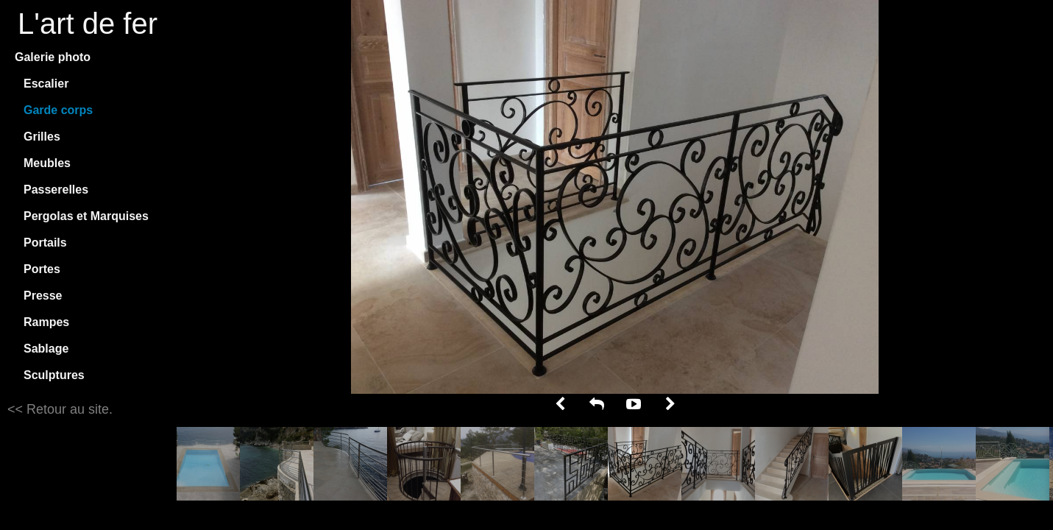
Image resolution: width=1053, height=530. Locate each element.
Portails (45, 242)
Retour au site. (68, 409)
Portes (42, 269)
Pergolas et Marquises (86, 216)
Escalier (46, 83)
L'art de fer (87, 23)
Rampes (46, 322)
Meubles (47, 163)
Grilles (42, 136)
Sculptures (54, 375)
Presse (43, 295)
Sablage (46, 348)
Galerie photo (53, 57)
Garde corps (58, 110)
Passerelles (56, 189)
